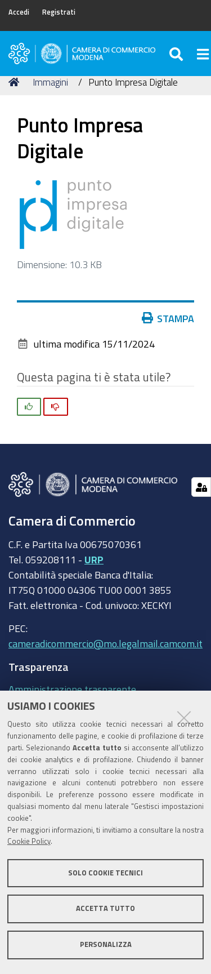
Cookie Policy (29, 841)
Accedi (18, 12)
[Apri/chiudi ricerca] (177, 53)
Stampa (168, 318)
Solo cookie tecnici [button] (105, 873)
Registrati (58, 12)
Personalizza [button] (106, 944)
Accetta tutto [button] (105, 908)
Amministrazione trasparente (72, 689)
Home (15, 82)
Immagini (50, 82)
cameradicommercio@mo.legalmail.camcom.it (105, 643)
